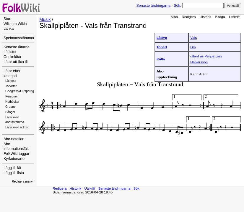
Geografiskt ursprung (19, 91)
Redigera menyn (23, 181)
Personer (11, 96)
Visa (174, 17)
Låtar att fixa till (16, 62)
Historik (205, 17)
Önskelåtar (13, 57)
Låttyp (162, 37)
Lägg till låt (12, 168)
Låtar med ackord (17, 127)
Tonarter (11, 86)
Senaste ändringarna (153, 6)
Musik (45, 19)
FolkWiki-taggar (16, 154)
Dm (193, 47)
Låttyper (11, 80)
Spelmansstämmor (19, 38)
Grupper (11, 106)
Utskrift (234, 17)
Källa (161, 59)
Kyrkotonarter (15, 159)
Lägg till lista (14, 173)
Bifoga (220, 17)
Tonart (162, 47)
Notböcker (12, 101)
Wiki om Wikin (15, 24)
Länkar (9, 28)
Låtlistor (10, 52)
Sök (177, 6)
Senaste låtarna (17, 47)
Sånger (10, 112)
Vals (193, 37)
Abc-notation (14, 139)
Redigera (189, 17)
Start (7, 19)
